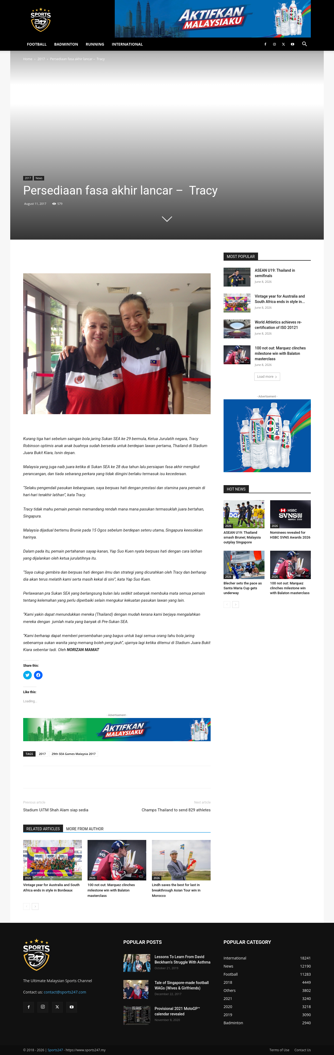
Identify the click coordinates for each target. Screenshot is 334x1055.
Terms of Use (279, 1050)
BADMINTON (66, 44)
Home (27, 59)
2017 (41, 59)
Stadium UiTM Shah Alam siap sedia (55, 810)
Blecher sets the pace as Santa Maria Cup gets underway (243, 588)
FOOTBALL (37, 44)
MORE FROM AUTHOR (84, 829)
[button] (304, 44)
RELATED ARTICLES (43, 829)
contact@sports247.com (65, 992)
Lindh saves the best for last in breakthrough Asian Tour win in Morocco (176, 890)
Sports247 (55, 1050)
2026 (28, 878)
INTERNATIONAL (127, 44)
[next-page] (35, 906)
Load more (267, 376)
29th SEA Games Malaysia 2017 (74, 754)
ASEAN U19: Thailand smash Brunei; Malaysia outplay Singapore (242, 537)
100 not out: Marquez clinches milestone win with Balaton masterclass (111, 890)
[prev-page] (26, 906)
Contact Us (302, 1050)
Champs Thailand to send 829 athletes (176, 810)
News (39, 178)
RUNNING (95, 44)
